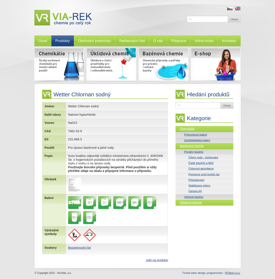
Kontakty (229, 41)
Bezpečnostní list (79, 247)
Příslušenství (196, 180)
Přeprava (178, 41)
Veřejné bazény (193, 197)
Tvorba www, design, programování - (211, 272)
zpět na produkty (157, 260)
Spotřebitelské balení (197, 140)
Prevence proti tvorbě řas (204, 174)
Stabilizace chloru (199, 185)
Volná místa (204, 41)
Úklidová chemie (191, 202)
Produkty (62, 41)
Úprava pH (195, 191)
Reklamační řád (132, 41)
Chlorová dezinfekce (201, 168)
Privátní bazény (193, 151)
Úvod (42, 41)
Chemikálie (187, 128)
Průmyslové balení (195, 134)
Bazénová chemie (192, 146)
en (237, 9)
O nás (158, 41)
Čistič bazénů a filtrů (201, 163)
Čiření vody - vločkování (203, 157)
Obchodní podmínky (94, 41)
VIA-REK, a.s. (108, 17)
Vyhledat (234, 19)
